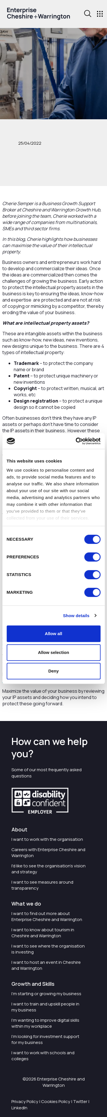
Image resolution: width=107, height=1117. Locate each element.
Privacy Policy (24, 1101)
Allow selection (53, 652)
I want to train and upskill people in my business (45, 1007)
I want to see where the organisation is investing (48, 949)
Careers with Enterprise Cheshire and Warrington (48, 853)
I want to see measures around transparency (42, 885)
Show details (76, 615)
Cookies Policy (55, 1101)
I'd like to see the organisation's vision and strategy (48, 869)
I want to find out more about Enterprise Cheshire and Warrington (46, 916)
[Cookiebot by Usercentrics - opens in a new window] (76, 441)
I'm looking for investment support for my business (45, 1039)
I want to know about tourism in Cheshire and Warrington (42, 933)
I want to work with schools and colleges (42, 1056)
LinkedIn (19, 1108)
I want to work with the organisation (47, 839)
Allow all (53, 633)
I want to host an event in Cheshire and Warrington (46, 965)
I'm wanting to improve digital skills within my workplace (45, 1023)
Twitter (80, 1101)
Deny (53, 670)
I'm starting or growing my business (46, 994)
